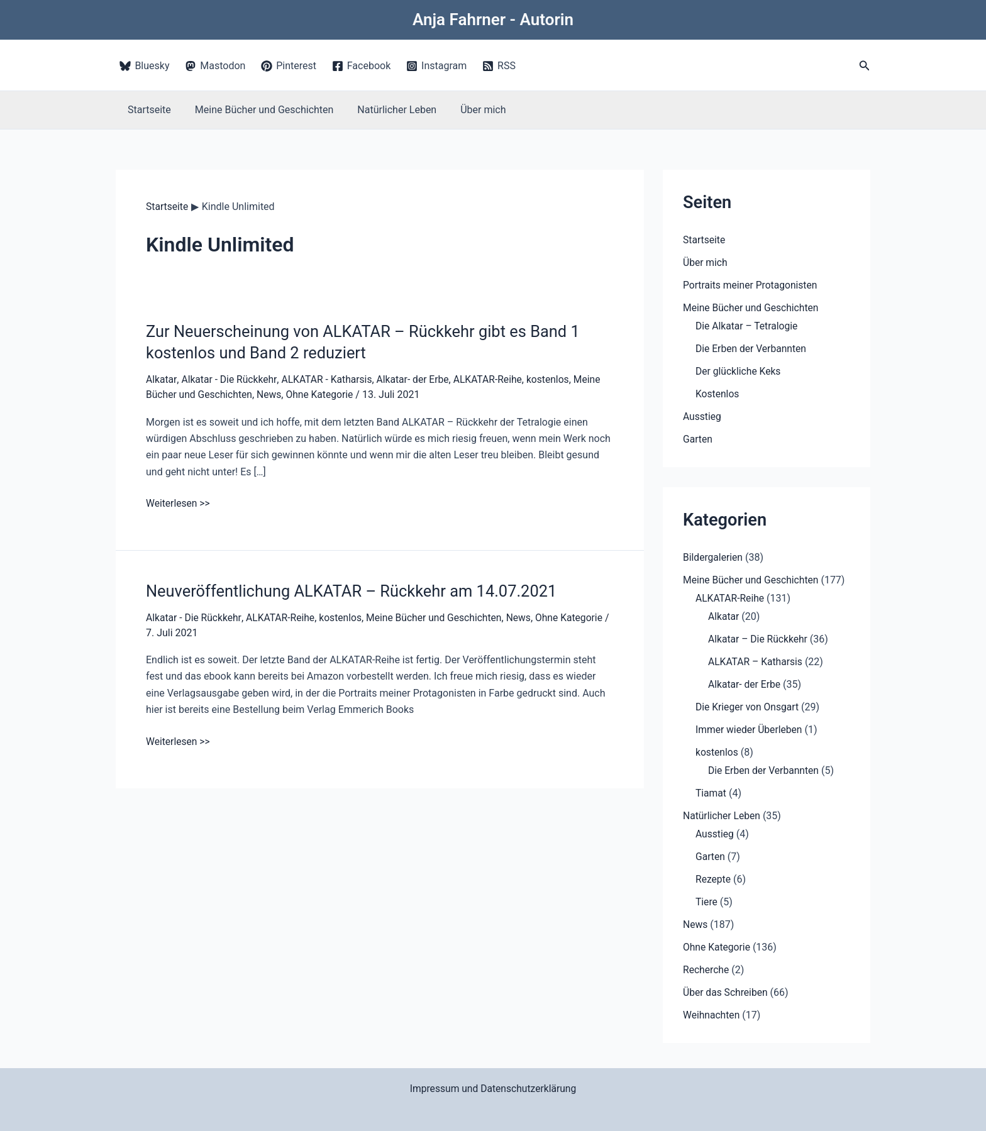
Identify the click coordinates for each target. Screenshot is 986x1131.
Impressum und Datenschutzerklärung (493, 1089)
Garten (698, 439)
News (271, 394)
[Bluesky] (145, 66)
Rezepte (713, 879)
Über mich (469, 110)
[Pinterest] (289, 66)
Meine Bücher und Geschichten (258, 110)
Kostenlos (717, 394)
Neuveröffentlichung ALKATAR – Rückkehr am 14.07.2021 (356, 590)
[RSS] (499, 66)
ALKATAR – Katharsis (756, 662)
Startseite (147, 110)
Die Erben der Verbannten (752, 349)
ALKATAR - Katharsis (329, 379)
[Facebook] (361, 66)
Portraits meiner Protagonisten (752, 285)
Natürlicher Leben (387, 110)
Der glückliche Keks (739, 371)
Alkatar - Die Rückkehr (230, 379)
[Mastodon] (215, 66)
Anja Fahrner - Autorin (493, 19)
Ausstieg (702, 416)
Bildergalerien (713, 557)
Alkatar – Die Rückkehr (759, 639)
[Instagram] (436, 66)
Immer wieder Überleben (750, 730)
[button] (864, 66)
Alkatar (161, 379)
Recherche (706, 970)
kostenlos (555, 379)
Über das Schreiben (726, 992)
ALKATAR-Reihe (494, 379)
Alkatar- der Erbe (417, 379)
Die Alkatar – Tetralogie (747, 326)
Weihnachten (712, 1015)
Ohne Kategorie (323, 394)
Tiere (706, 902)
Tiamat (711, 793)
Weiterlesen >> (178, 503)
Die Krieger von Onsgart (748, 707)
